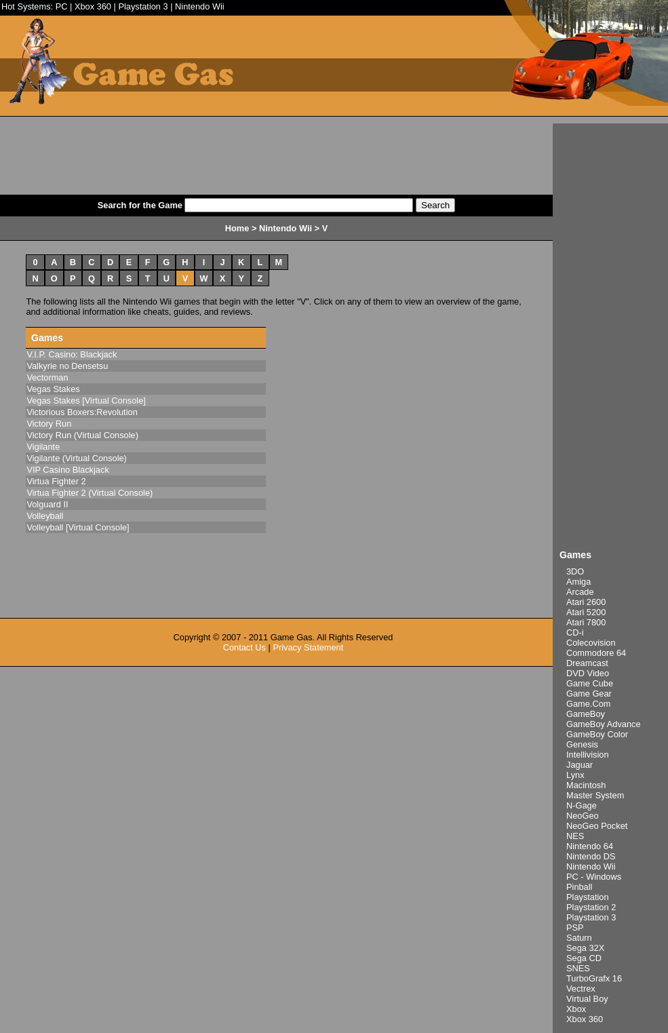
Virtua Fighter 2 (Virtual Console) (89, 493)
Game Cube (589, 683)
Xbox (576, 1009)
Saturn (579, 938)
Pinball (579, 887)
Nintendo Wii (199, 6)
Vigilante (43, 447)
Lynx (575, 775)
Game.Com (588, 704)
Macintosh (586, 785)
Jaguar (579, 765)
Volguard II (47, 504)
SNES (578, 968)
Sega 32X (585, 948)
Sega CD (584, 958)
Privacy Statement (308, 647)
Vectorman (47, 377)
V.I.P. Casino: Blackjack (71, 354)
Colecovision (591, 643)
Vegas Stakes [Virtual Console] (85, 400)
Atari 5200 (586, 612)
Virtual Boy (587, 999)
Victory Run (48, 423)
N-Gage (581, 805)
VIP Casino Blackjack (67, 470)
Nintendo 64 (589, 846)
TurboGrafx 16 (594, 978)
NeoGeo (582, 816)
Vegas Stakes (52, 389)
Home (237, 228)
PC (62, 6)
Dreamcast (587, 663)
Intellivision (587, 754)
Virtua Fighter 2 (55, 481)
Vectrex (580, 988)
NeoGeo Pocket (596, 826)
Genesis (582, 744)
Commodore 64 (596, 653)
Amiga (578, 582)
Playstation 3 (143, 6)
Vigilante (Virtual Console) (76, 458)
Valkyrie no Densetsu (67, 366)
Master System (595, 795)
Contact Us (244, 647)
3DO (575, 571)
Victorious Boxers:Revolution (81, 412)
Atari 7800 (586, 622)
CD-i (575, 632)
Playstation (587, 897)
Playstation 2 (591, 907)
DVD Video (587, 673)
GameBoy (585, 714)
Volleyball (44, 516)
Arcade (580, 592)
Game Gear (589, 693)
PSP (575, 927)
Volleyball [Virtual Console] (77, 527)
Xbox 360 (93, 6)
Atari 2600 (586, 602)
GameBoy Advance (603, 724)
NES (575, 836)
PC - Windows (593, 877)
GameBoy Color (597, 734)
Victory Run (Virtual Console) (82, 435)
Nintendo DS (591, 856)
